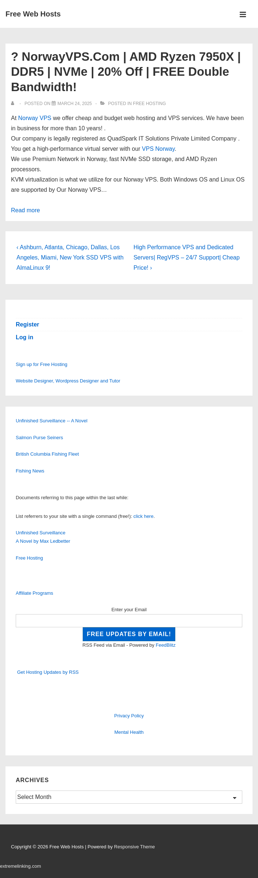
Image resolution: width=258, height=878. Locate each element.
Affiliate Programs (34, 593)
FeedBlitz (165, 645)
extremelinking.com (20, 866)
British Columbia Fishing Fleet (47, 454)
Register (27, 324)
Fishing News (30, 471)
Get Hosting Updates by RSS (48, 672)
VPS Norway (158, 149)
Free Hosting (149, 103)
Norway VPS (35, 118)
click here (144, 516)
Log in (24, 337)
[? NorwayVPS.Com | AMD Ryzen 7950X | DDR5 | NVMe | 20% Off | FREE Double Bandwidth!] (74, 103)
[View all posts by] (14, 103)
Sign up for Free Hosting (41, 364)
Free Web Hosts (33, 14)
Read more (25, 210)
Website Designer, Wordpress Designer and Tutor (68, 381)
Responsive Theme (134, 846)
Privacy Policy (129, 715)
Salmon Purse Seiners (39, 437)
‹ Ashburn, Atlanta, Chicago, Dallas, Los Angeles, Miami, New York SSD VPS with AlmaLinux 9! (70, 257)
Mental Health (128, 732)
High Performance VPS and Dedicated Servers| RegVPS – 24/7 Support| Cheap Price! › (187, 257)
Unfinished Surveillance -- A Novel (51, 420)
